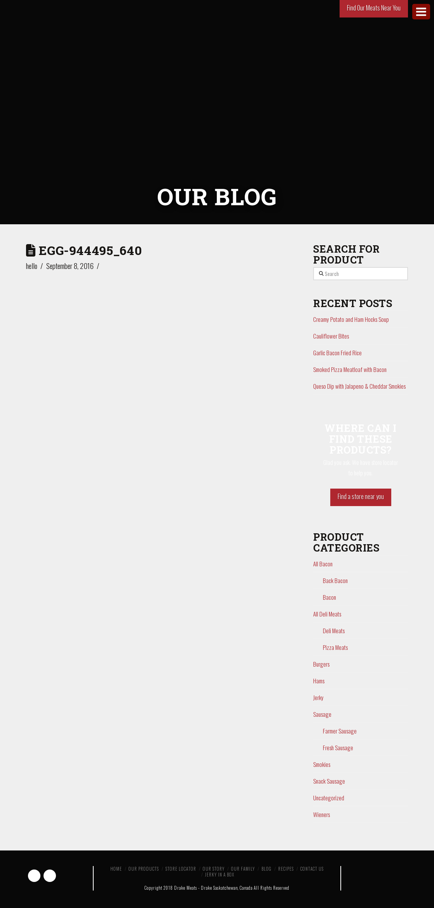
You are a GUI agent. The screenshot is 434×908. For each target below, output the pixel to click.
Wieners (321, 814)
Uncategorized (328, 797)
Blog (266, 869)
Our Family (243, 869)
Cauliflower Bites (331, 336)
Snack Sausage (329, 781)
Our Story (214, 869)
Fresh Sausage (338, 747)
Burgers (321, 664)
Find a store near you (361, 496)
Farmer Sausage (340, 730)
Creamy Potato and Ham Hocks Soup (351, 319)
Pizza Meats (335, 647)
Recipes (286, 869)
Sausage (322, 714)
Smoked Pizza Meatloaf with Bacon (350, 369)
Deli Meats (334, 630)
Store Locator (181, 869)
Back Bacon (335, 580)
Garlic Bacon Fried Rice (337, 352)
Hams (318, 680)
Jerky (318, 697)
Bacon (329, 597)
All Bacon (323, 563)
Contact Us (312, 869)
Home (116, 869)
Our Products (144, 869)
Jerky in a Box (219, 874)
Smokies (321, 764)
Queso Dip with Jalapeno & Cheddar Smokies (359, 386)
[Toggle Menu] (421, 11)
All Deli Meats (327, 613)
